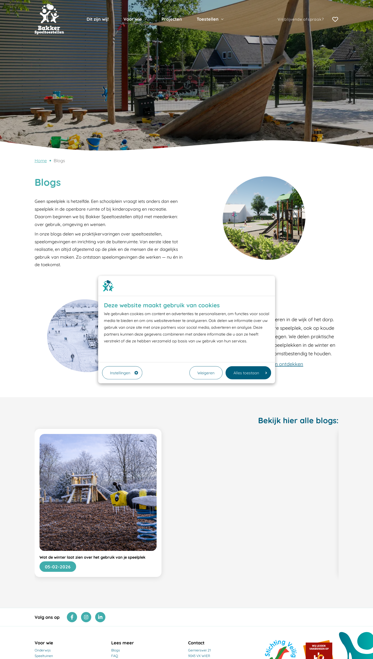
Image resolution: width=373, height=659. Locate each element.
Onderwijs (43, 650)
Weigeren (205, 372)
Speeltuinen (44, 656)
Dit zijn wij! (98, 19)
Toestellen (208, 19)
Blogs (59, 160)
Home (41, 160)
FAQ (114, 656)
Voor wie (132, 19)
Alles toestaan (250, 372)
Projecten (171, 19)
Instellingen (124, 372)
